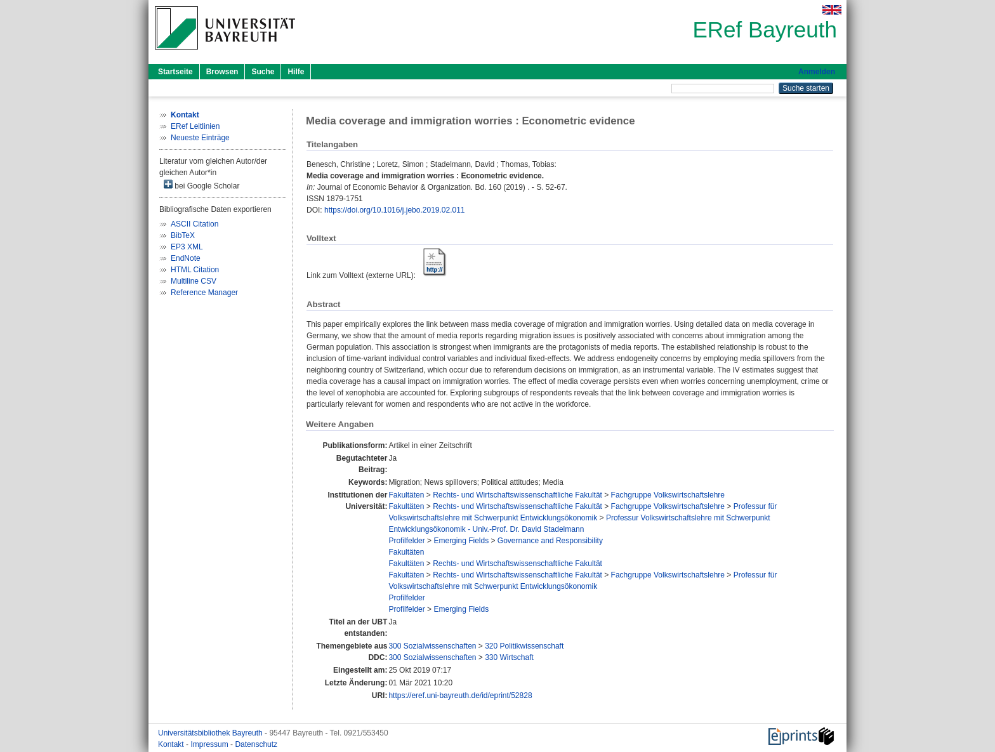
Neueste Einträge (200, 137)
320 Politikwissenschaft (524, 646)
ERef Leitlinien (195, 126)
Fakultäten (406, 495)
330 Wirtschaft (509, 657)
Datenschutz (256, 744)
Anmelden (816, 71)
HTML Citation (195, 269)
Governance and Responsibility (550, 540)
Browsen (222, 71)
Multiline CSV (193, 281)
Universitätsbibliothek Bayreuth (211, 733)
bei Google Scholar (201, 185)
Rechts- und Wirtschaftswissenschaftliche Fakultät (517, 495)
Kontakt (172, 744)
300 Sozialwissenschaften (432, 646)
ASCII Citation (194, 224)
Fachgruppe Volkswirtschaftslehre (668, 495)
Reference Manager (204, 292)
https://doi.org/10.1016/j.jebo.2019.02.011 (394, 210)
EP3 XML (187, 246)
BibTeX (183, 235)
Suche (262, 71)
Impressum (210, 744)
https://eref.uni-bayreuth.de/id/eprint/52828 (460, 695)
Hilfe (295, 71)
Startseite (175, 71)
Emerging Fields (461, 540)
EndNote (186, 258)
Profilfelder (406, 540)
